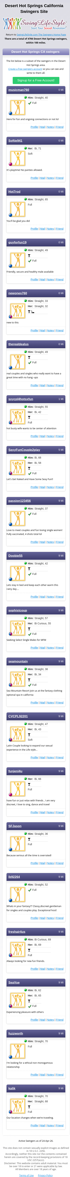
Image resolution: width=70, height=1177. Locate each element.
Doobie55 (15, 556)
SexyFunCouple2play (24, 450)
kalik (11, 1088)
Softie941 (15, 140)
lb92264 (14, 877)
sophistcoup (17, 610)
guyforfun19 (17, 242)
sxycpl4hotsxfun (20, 399)
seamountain (18, 661)
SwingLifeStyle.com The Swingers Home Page (41, 34)
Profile (34, 126)
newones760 (17, 293)
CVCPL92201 (18, 716)
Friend (59, 126)
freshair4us (16, 932)
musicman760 (18, 90)
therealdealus (18, 344)
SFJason (14, 826)
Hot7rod (14, 191)
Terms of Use (26, 1175)
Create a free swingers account (25, 69)
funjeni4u (15, 771)
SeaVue (14, 982)
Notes (50, 126)
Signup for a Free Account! (36, 80)
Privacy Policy (45, 1175)
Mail (42, 126)
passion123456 (19, 501)
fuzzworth (15, 1033)
